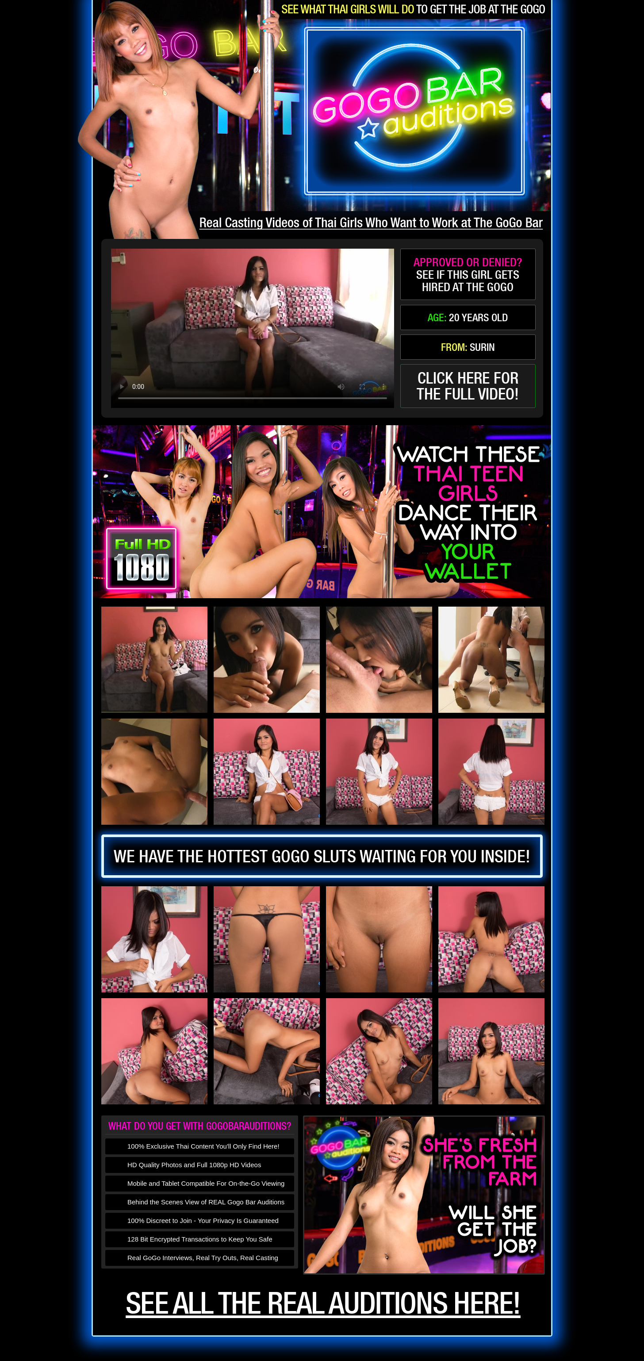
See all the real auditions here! (323, 1302)
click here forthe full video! (468, 386)
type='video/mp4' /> (252, 328)
